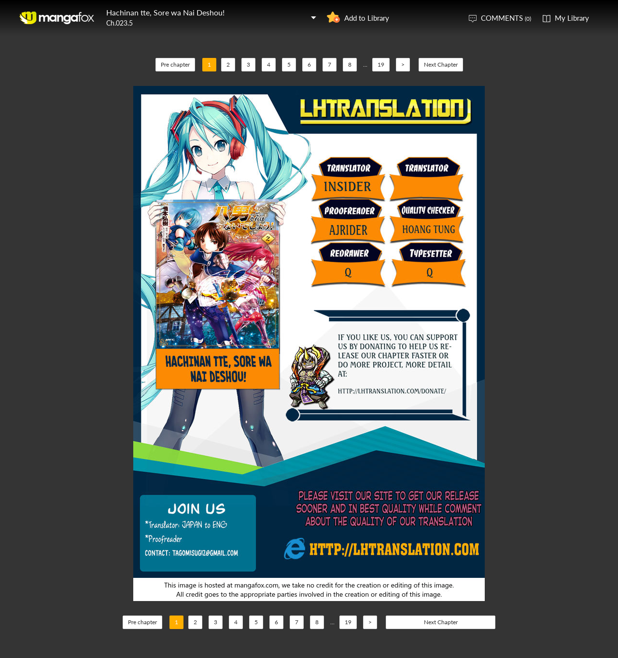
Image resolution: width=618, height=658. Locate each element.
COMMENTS (506, 18)
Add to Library (366, 18)
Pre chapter (175, 64)
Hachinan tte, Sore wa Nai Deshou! (165, 12)
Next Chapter (441, 64)
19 (381, 64)
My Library (572, 18)
